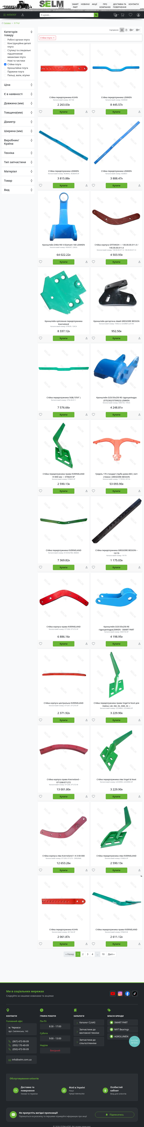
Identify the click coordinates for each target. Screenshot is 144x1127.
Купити (64, 111)
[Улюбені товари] (40, 112)
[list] (116, 14)
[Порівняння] (22, 14)
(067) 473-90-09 (19, 1041)
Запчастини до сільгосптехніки (86, 1041)
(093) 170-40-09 (19, 1045)
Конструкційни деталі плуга (19, 45)
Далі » (111, 954)
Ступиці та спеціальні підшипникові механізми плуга (19, 54)
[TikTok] (135, 994)
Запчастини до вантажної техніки (87, 1031)
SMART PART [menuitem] (75, 5)
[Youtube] (113, 994)
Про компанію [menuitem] (105, 5)
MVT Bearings (119, 1029)
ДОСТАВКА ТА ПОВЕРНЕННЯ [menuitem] (119, 5)
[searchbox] (67, 15)
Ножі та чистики (16, 60)
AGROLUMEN (119, 1036)
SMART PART (119, 1022)
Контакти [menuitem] (134, 4)
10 (103, 954)
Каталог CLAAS (85, 1022)
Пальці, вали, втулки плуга (18, 77)
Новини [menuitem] (85, 4)
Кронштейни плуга (17, 68)
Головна (7, 23)
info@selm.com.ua (20, 1059)
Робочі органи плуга (18, 39)
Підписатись (115, 1114)
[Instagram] (120, 994)
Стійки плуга (14, 64)
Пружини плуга (15, 71)
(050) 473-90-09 (19, 1049)
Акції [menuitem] (94, 4)
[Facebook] (127, 994)
